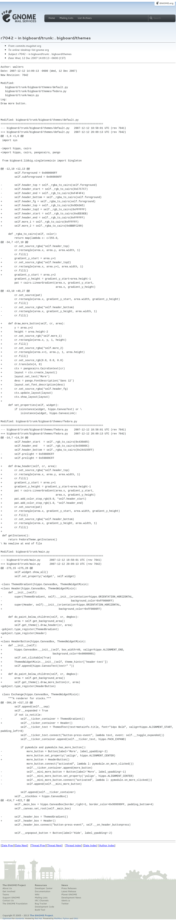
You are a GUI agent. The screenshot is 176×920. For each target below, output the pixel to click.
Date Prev (7, 845)
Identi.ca (65, 900)
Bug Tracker (41, 903)
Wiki (37, 894)
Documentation (42, 891)
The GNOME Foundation (15, 903)
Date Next (21, 845)
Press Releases (68, 888)
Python (66, 918)
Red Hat (38, 918)
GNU (75, 918)
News (64, 885)
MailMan (58, 918)
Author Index (106, 845)
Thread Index (73, 845)
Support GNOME (11, 897)
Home (52, 18)
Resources (41, 885)
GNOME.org (166, 3)
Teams (6, 894)
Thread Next (54, 845)
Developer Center (43, 888)
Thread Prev (38, 845)
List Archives (85, 18)
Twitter (65, 903)
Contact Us (8, 900)
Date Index (90, 845)
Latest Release (68, 891)
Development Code (44, 906)
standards (19, 918)
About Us (7, 888)
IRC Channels (42, 900)
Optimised (7, 918)
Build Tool (40, 909)
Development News (71, 897)
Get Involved (9, 891)
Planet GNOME (69, 894)
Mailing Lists (66, 18)
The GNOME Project (14, 885)
